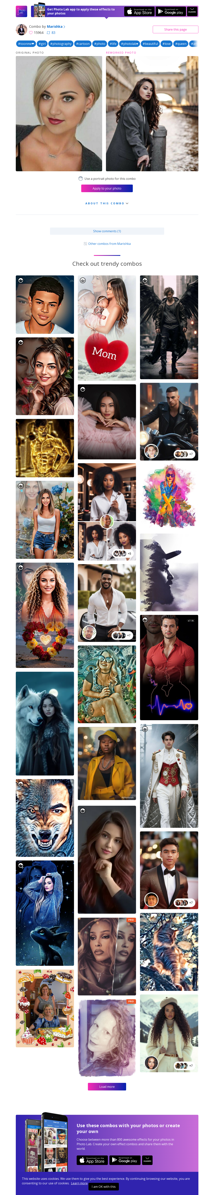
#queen (180, 44)
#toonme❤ (26, 44)
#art (194, 44)
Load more (107, 1087)
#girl (42, 44)
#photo (99, 44)
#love (166, 44)
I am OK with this (104, 1187)
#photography (61, 44)
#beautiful (150, 44)
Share (175, 29)
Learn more (79, 1183)
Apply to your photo (107, 188)
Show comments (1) (107, 231)
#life (113, 44)
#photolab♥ (129, 44)
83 (51, 32)
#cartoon (83, 44)
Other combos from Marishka (107, 244)
